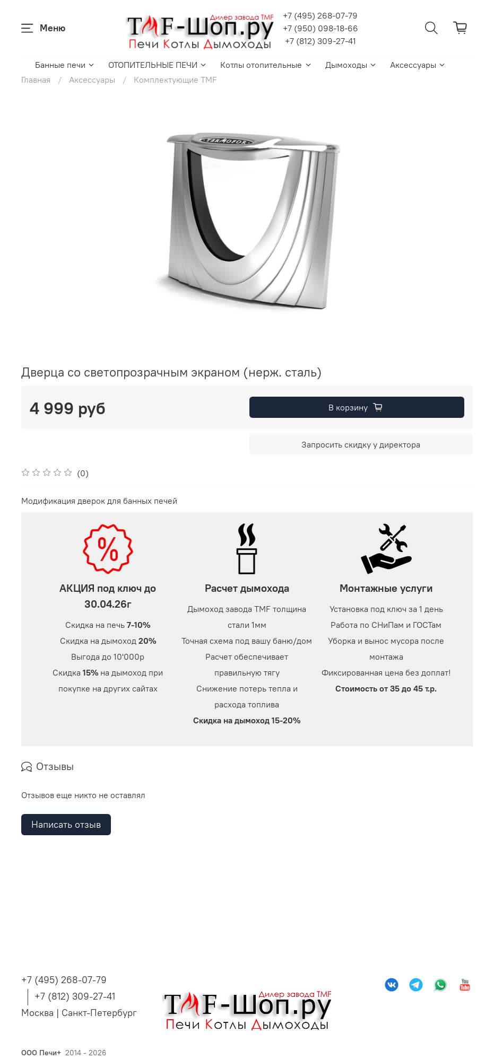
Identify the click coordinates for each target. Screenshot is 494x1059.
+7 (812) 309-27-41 (320, 41)
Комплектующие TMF (175, 79)
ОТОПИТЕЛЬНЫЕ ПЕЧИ (157, 64)
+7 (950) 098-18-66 (320, 28)
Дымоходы (351, 64)
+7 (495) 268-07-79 (320, 15)
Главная (35, 79)
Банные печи (65, 64)
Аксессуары (418, 64)
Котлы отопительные (266, 64)
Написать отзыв (66, 952)
